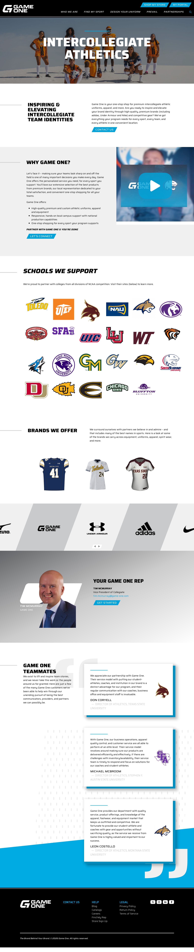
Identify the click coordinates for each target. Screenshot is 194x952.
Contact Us (104, 134)
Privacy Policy (128, 911)
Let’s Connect (41, 241)
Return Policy (127, 914)
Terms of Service (129, 918)
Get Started (107, 607)
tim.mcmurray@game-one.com (111, 600)
